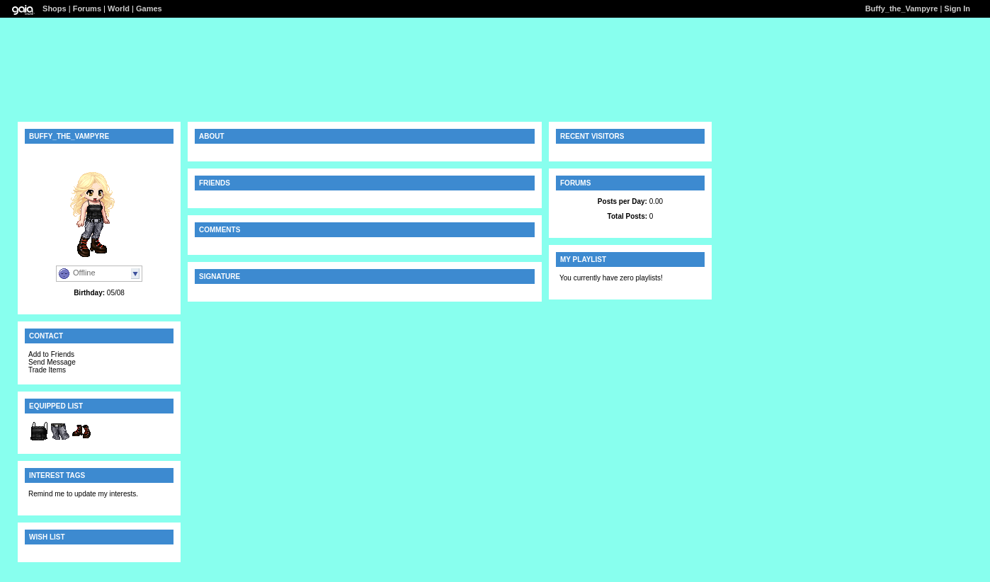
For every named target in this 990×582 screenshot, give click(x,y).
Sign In (957, 8)
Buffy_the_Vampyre (901, 8)
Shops (54, 8)
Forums (87, 8)
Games (149, 8)
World (119, 8)
